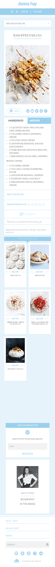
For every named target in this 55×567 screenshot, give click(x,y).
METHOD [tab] (35, 120)
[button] (28, 521)
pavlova (10, 232)
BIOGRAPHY (27, 499)
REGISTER (27, 454)
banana (14, 230)
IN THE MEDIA (27, 504)
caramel (32, 230)
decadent (41, 230)
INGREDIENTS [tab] (15, 120)
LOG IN (24, 11)
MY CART (37, 11)
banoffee (23, 230)
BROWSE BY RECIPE (15, 23)
